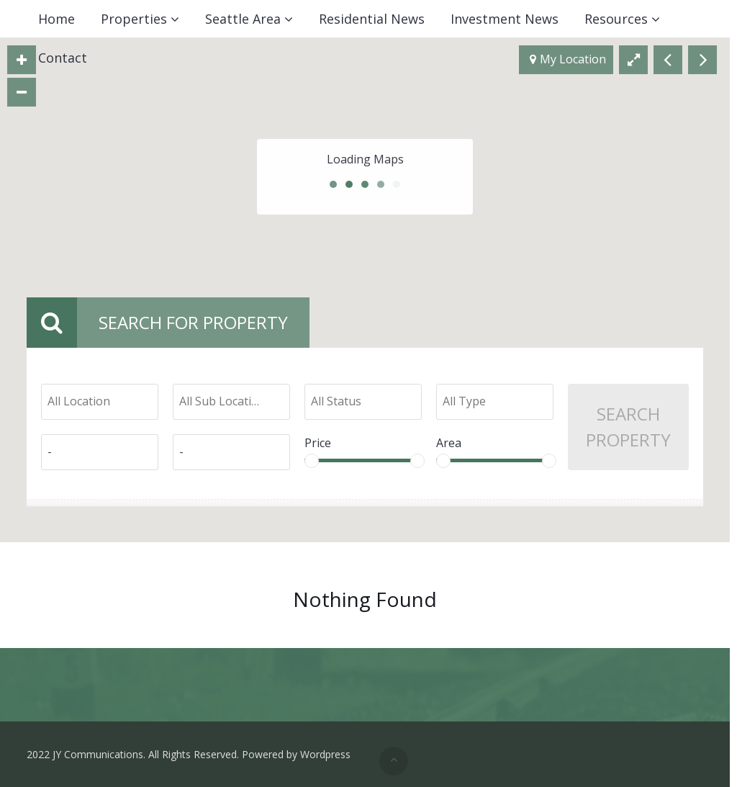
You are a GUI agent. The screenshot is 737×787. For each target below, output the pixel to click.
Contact (62, 57)
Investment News (505, 18)
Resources (616, 18)
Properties (134, 18)
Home (56, 18)
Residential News (372, 18)
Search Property (628, 426)
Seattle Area (243, 18)
